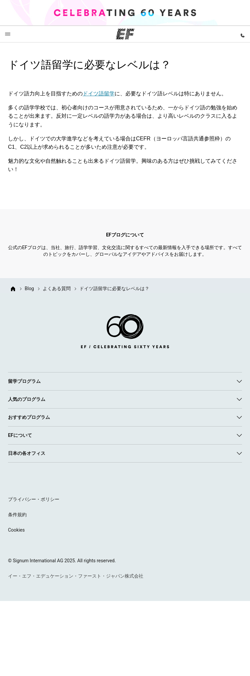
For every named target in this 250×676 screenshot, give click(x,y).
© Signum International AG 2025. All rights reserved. (62, 560)
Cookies (16, 530)
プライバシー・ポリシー (33, 499)
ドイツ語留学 (99, 93)
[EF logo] (125, 332)
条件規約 (17, 514)
